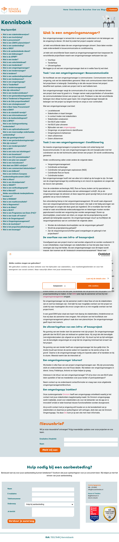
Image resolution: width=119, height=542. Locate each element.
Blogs (103, 9)
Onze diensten (75, 9)
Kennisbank (67, 537)
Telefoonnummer (14, 499)
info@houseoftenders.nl (95, 489)
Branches (87, 9)
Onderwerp (12, 504)
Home (65, 9)
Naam (42, 444)
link (65, 413)
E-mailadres (12, 494)
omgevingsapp (69, 127)
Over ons (96, 9)
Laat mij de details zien (96, 278)
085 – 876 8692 (92, 487)
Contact (113, 9)
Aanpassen (59, 286)
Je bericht (11, 511)
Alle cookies (93, 286)
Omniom (66, 394)
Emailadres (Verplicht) (48, 439)
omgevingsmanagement (53, 297)
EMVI (74, 294)
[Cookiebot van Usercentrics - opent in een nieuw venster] (100, 254)
